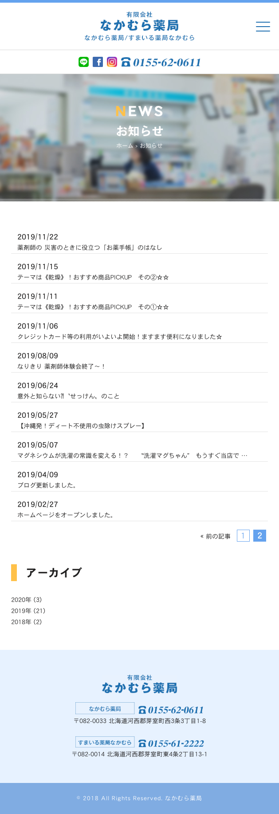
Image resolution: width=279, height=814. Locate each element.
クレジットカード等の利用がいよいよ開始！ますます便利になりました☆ (119, 330)
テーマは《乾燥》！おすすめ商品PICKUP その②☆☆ (93, 270)
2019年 (21, 611)
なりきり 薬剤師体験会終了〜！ (61, 360)
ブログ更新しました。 (48, 478)
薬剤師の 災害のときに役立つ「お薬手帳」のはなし (89, 241)
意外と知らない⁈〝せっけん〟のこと (68, 389)
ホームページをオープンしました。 (67, 508)
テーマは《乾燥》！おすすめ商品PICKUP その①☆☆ (93, 300)
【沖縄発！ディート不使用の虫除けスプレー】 (82, 419)
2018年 (21, 622)
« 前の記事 (215, 536)
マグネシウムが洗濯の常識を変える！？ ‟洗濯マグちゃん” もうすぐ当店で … (132, 449)
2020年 (21, 600)
